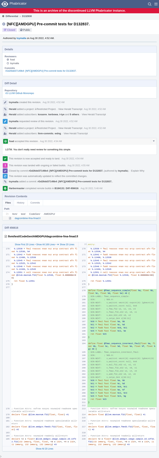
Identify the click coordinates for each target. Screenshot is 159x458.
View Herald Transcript (70, 109)
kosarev (42, 114)
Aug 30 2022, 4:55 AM (78, 165)
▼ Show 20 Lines (65, 244)
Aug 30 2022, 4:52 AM (54, 102)
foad (12, 59)
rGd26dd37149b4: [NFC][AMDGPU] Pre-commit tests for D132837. (41, 70)
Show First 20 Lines (24, 244)
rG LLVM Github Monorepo (19, 93)
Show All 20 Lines (44, 448)
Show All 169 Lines (45, 244)
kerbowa (53, 114)
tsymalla (21, 38)
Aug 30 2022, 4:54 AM (51, 141)
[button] (156, 4)
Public (26, 29)
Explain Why (137, 170)
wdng (58, 133)
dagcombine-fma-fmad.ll (27, 218)
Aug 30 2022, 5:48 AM (92, 188)
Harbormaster (17, 188)
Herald (12, 109)
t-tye (61, 114)
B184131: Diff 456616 (66, 188)
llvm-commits (45, 133)
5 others (74, 114)
